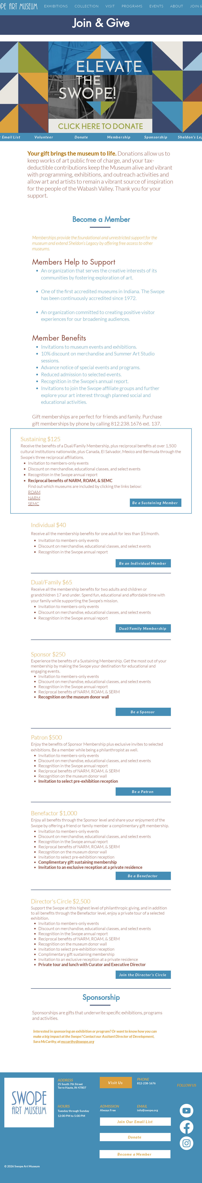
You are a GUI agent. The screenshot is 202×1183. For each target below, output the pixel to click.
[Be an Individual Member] (143, 563)
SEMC (33, 503)
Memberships (44, 237)
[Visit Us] (116, 1082)
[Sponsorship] (156, 137)
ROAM (34, 492)
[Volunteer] (44, 137)
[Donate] (82, 137)
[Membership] (119, 137)
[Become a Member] (135, 1154)
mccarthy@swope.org (77, 1041)
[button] (155, 503)
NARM (34, 497)
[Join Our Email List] (135, 1121)
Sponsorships (45, 1012)
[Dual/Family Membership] (143, 628)
